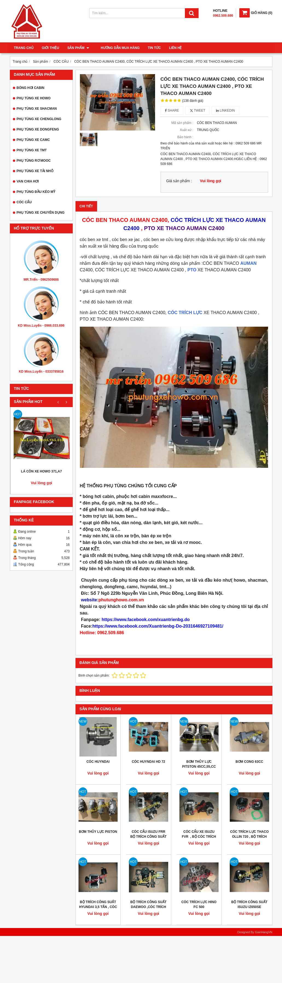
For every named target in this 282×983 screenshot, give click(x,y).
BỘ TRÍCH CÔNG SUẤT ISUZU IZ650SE (249, 904)
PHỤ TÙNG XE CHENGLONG (39, 119)
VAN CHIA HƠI (28, 181)
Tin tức (151, 48)
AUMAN (248, 263)
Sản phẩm (78, 48)
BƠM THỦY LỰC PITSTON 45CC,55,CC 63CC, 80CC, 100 (199, 766)
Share (172, 110)
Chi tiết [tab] (86, 206)
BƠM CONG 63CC (249, 762)
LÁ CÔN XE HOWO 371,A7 (41, 471)
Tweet (197, 110)
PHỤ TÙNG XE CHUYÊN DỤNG (41, 212)
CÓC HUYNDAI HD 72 (148, 762)
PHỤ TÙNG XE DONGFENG (38, 129)
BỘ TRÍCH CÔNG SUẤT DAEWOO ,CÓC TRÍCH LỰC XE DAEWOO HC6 (148, 907)
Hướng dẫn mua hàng (116, 48)
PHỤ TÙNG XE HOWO (34, 98)
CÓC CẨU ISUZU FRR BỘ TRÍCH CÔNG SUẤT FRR (148, 836)
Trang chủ (24, 48)
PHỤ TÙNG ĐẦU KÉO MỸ (36, 192)
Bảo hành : (185, 137)
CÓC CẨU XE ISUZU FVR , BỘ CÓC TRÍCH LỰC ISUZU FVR (199, 836)
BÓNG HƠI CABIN (31, 88)
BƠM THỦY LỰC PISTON (98, 832)
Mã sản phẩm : (182, 123)
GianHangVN (263, 932)
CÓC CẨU (24, 202)
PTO (191, 270)
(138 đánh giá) (192, 101)
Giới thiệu (50, 48)
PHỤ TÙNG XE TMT (32, 150)
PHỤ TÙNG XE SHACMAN (37, 109)
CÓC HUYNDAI (98, 762)
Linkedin (225, 110)
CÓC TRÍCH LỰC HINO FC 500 (198, 904)
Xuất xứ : (186, 130)
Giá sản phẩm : (179, 181)
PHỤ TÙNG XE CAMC (33, 140)
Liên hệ (172, 48)
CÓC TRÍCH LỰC (185, 312)
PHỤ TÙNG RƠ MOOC (34, 161)
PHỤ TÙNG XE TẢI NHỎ (35, 171)
